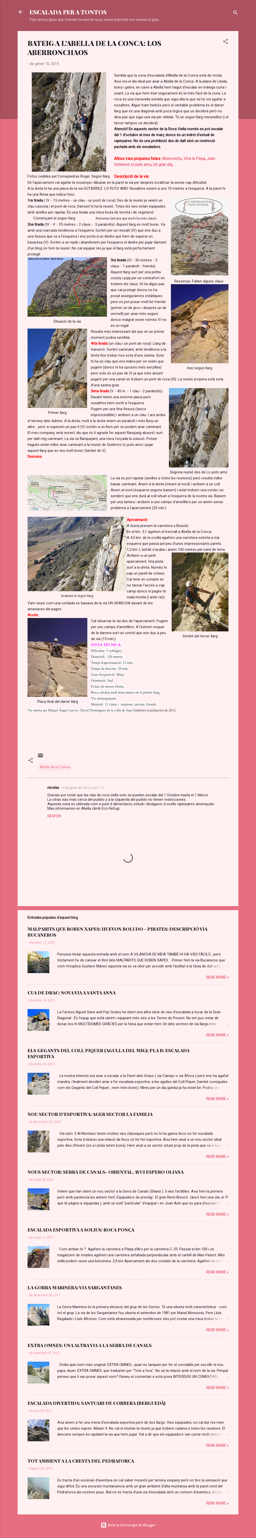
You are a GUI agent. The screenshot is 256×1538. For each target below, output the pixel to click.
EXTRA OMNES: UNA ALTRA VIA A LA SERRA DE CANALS (90, 1345)
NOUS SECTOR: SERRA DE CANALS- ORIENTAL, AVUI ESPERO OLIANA (106, 1172)
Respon (54, 816)
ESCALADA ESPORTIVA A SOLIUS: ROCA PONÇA (81, 1230)
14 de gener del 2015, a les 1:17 (82, 788)
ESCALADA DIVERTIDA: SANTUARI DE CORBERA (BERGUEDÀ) (96, 1403)
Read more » (217, 977)
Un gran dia (162, 164)
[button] (225, 42)
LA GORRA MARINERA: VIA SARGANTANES (75, 1288)
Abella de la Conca (55, 767)
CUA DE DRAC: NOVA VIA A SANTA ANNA (72, 993)
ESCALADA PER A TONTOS (68, 12)
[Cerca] (235, 13)
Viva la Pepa (194, 158)
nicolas (53, 787)
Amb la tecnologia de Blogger (128, 1525)
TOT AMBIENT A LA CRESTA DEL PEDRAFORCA (81, 1461)
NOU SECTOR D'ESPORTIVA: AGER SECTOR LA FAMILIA (90, 1114)
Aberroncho (172, 158)
